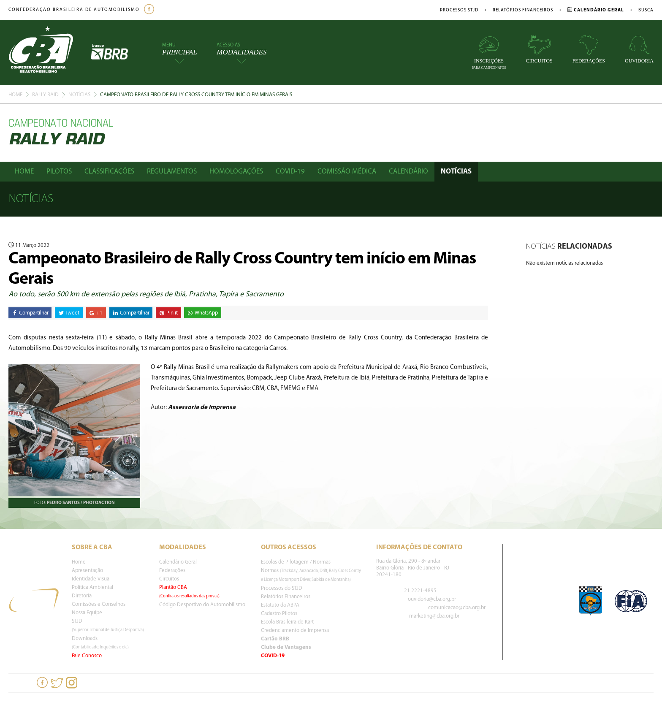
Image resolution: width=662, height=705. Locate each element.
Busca (646, 10)
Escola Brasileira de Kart (287, 622)
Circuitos (539, 49)
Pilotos (59, 171)
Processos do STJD (281, 588)
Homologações (236, 171)
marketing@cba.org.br (434, 616)
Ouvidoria (639, 49)
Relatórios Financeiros (523, 10)
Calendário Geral (178, 562)
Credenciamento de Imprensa (295, 630)
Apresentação (87, 570)
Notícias (79, 95)
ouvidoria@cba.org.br (432, 599)
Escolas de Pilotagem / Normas (296, 562)
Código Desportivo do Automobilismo (202, 604)
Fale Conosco (87, 656)
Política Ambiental (92, 587)
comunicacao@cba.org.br (457, 607)
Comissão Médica (346, 171)
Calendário (408, 171)
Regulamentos (172, 171)
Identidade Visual (91, 579)
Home (15, 95)
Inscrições (489, 52)
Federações (588, 49)
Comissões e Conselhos (98, 604)
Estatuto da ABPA (280, 605)
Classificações (109, 171)
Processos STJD (459, 10)
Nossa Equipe (87, 613)
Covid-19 (290, 171)
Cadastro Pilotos (279, 613)
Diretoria (82, 596)
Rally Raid (45, 95)
